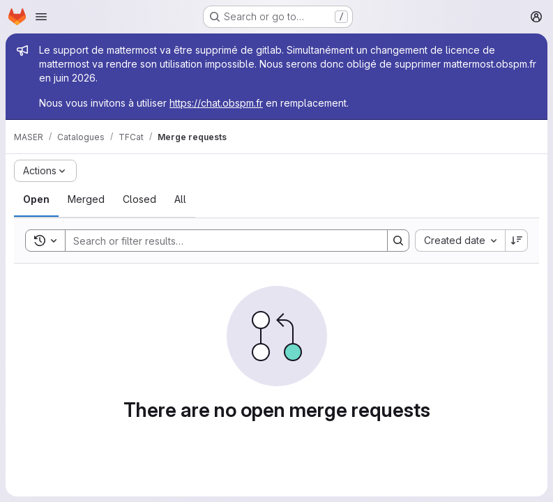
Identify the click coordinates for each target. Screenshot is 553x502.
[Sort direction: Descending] (517, 240)
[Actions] (45, 171)
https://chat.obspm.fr (216, 103)
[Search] (219, 240)
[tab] (36, 199)
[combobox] (460, 240)
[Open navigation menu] (41, 17)
